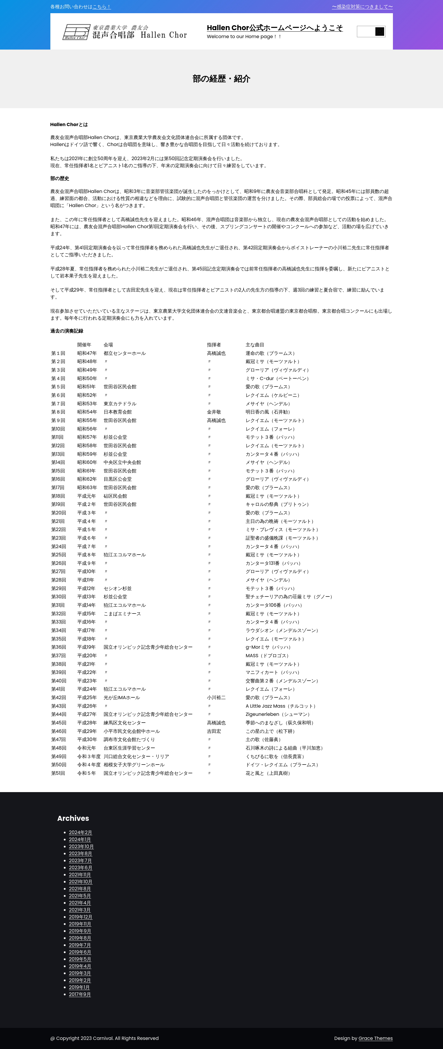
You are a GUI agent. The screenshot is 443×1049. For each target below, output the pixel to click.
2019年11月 (80, 924)
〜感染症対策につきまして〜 (362, 6)
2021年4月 (80, 902)
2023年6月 (81, 867)
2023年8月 (81, 853)
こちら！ (102, 6)
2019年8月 (80, 938)
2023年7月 (80, 860)
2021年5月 (80, 895)
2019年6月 (80, 952)
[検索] (379, 31)
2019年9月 (80, 931)
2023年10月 (81, 846)
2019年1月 (79, 987)
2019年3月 (80, 973)
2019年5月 (80, 959)
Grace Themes (376, 1038)
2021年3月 (80, 909)
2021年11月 (80, 874)
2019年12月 (81, 917)
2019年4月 (80, 966)
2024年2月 (81, 832)
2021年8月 (80, 888)
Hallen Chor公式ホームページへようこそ (275, 28)
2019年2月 (80, 980)
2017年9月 (80, 994)
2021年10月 (81, 881)
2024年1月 (80, 839)
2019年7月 (80, 945)
